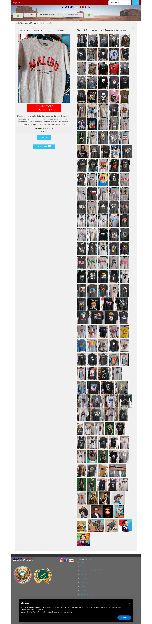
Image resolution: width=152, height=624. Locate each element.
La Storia (84, 578)
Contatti (84, 586)
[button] (130, 603)
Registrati (16, 3)
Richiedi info (44, 146)
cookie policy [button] (38, 609)
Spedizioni (85, 590)
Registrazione (86, 594)
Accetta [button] (124, 617)
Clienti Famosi (87, 574)
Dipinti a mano (40, 31)
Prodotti (30, 15)
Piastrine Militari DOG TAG (49, 15)
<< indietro (59, 31)
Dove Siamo (86, 582)
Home (83, 562)
